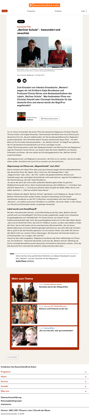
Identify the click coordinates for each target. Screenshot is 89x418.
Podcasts (58, 11)
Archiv (21, 21)
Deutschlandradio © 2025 (12, 414)
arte (30, 410)
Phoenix (23, 410)
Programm (31, 11)
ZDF (16, 410)
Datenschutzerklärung (11, 397)
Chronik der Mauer (41, 410)
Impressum (6, 404)
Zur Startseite (12, 357)
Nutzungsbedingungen (11, 401)
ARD (11, 410)
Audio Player (21, 261)
